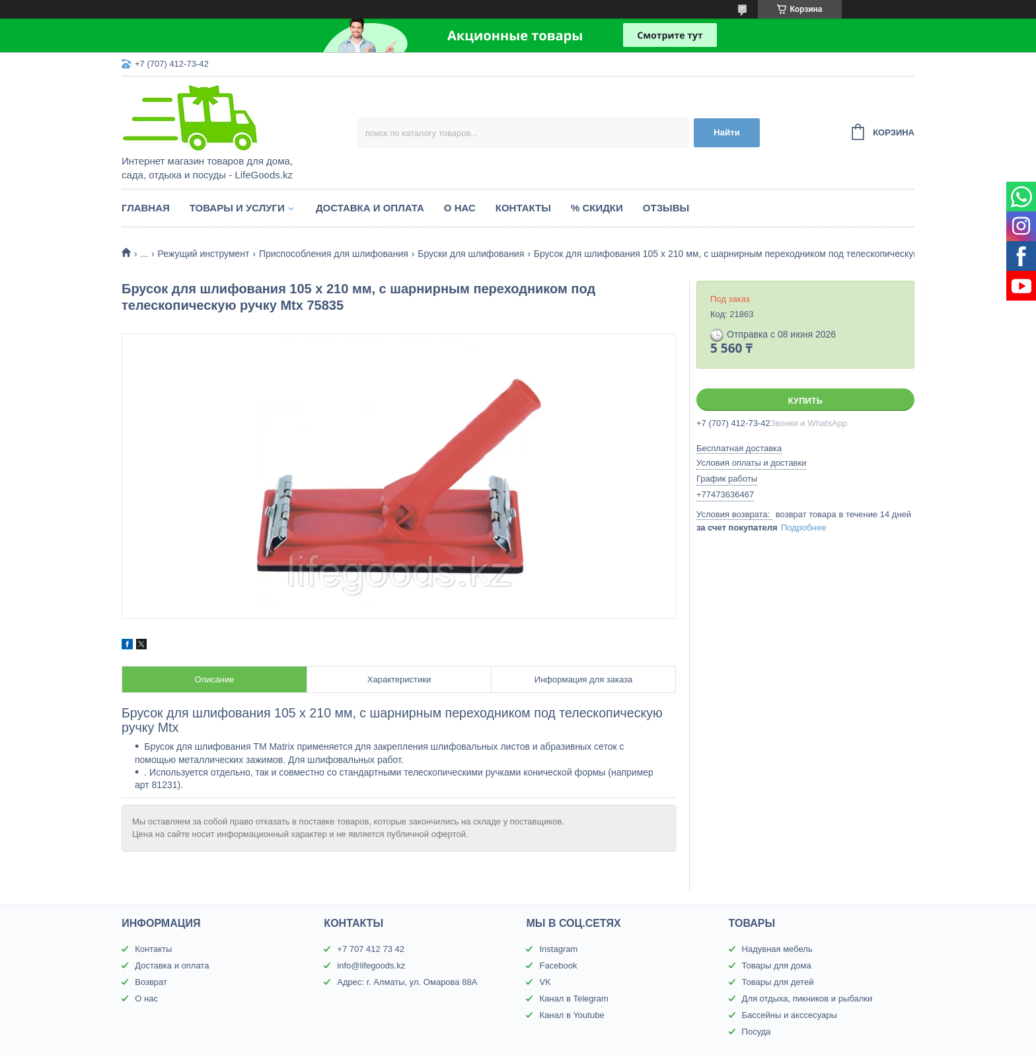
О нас (460, 208)
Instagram (558, 949)
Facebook (558, 965)
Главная (146, 208)
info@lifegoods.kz (371, 965)
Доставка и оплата (370, 208)
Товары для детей (778, 982)
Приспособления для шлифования (333, 253)
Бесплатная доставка (739, 448)
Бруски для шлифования (471, 253)
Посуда (756, 1032)
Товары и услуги (237, 208)
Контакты (523, 208)
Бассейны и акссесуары (789, 1015)
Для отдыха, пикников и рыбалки (807, 998)
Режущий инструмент (204, 253)
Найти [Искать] (727, 132)
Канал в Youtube (571, 1015)
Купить (805, 401)
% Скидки (597, 208)
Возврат (151, 982)
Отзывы (666, 208)
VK (544, 982)
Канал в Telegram (573, 998)
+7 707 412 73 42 (370, 949)
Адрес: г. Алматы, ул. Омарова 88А (407, 982)
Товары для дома (776, 965)
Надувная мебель (777, 949)
